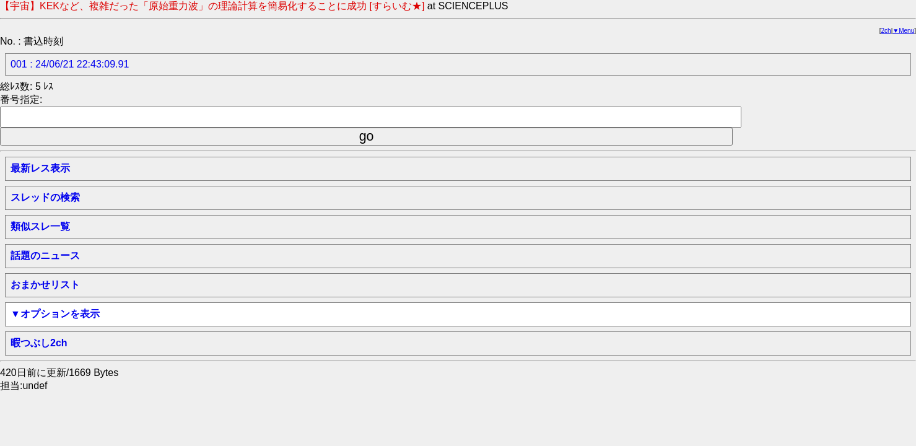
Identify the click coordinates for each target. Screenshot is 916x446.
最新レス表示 (40, 168)
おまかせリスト (45, 284)
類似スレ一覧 (40, 226)
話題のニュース (45, 255)
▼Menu (903, 30)
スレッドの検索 (45, 197)
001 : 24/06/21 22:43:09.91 (70, 64)
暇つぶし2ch (39, 343)
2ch (886, 30)
